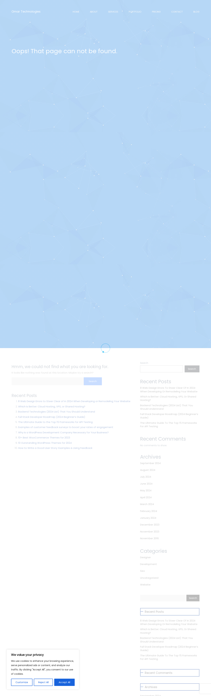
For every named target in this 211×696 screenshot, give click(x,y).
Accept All (64, 682)
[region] (43, 669)
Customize (21, 682)
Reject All (43, 682)
